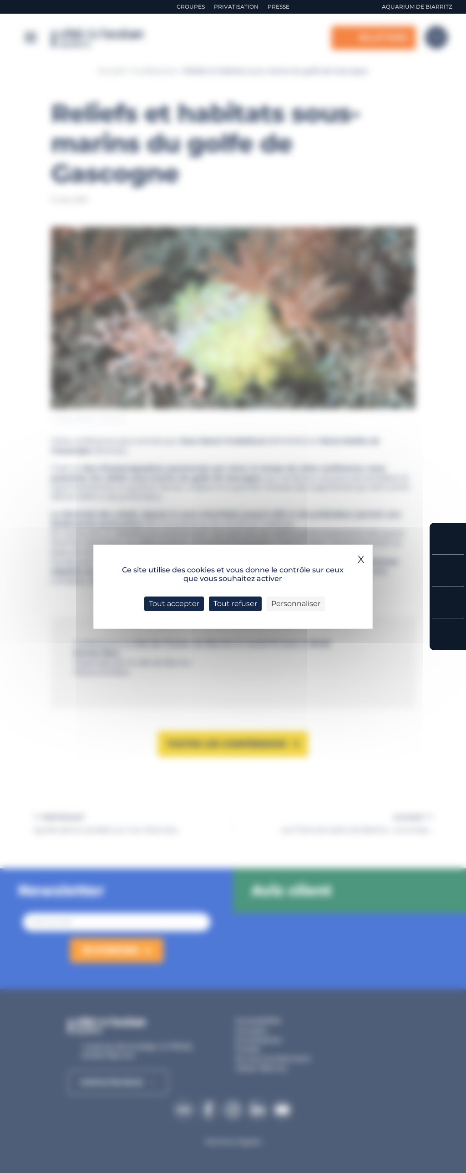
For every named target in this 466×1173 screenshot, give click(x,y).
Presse (278, 6)
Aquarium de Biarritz (417, 6)
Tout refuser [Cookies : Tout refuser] (235, 603)
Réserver (448, 538)
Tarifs (448, 570)
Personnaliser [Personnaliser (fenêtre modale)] (295, 603)
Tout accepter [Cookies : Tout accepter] (174, 603)
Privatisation (236, 6)
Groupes (191, 6)
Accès (448, 634)
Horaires (448, 602)
